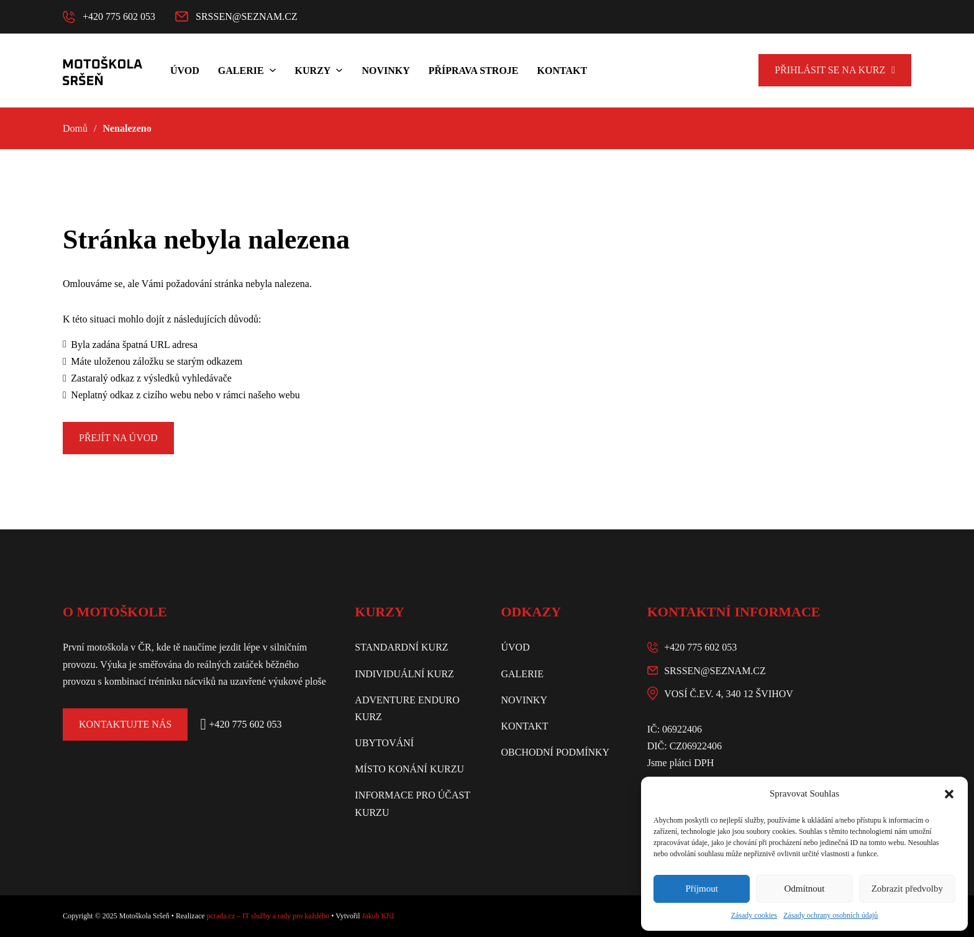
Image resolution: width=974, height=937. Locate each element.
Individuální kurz (404, 674)
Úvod (184, 70)
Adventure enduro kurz (407, 708)
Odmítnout (804, 889)
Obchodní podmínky (555, 752)
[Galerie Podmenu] (272, 70)
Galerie (241, 70)
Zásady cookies (754, 915)
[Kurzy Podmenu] (339, 70)
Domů (75, 128)
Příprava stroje (474, 70)
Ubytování (384, 743)
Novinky (385, 70)
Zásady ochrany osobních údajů (830, 915)
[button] (949, 794)
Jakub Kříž (378, 916)
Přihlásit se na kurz (835, 70)
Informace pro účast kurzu (412, 803)
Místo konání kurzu (409, 769)
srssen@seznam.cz (715, 670)
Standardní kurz (401, 647)
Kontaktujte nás (125, 724)
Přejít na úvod (118, 437)
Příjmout (701, 889)
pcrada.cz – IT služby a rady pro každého (268, 916)
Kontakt (562, 70)
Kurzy (313, 70)
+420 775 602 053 (700, 647)
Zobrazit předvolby (907, 889)
